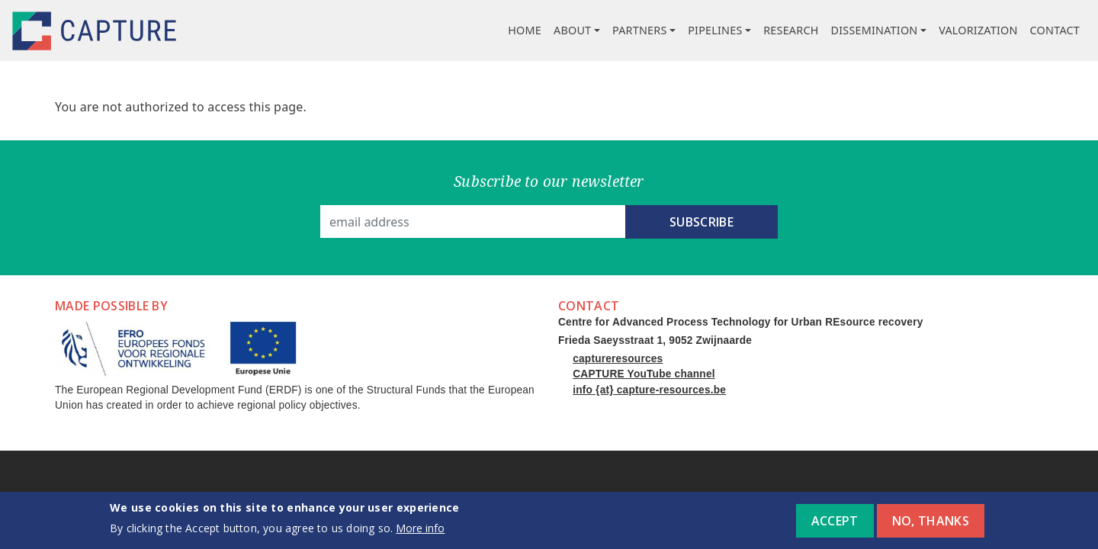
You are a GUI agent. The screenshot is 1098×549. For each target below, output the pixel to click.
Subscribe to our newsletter (549, 181)
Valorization (978, 30)
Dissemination (874, 30)
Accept (835, 526)
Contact (1055, 30)
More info (420, 534)
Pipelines (715, 30)
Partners (639, 30)
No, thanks (930, 526)
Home (524, 30)
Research (790, 30)
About (572, 30)
